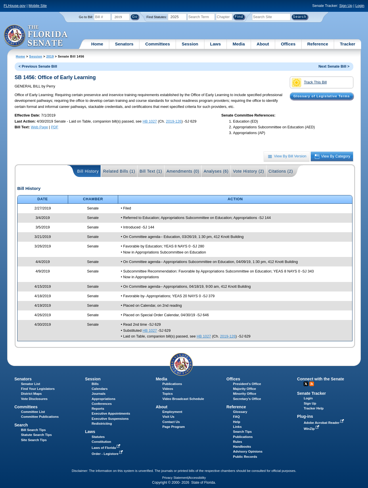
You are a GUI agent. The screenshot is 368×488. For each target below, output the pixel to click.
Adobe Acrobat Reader (324, 422)
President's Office (247, 384)
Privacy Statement (175, 477)
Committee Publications (40, 416)
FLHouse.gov (15, 5)
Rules (237, 441)
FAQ (236, 416)
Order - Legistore (108, 453)
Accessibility (197, 477)
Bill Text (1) (150, 171)
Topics (167, 393)
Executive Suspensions (110, 418)
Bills (95, 384)
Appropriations (104, 399)
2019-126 (173, 121)
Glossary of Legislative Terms (321, 96)
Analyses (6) (216, 171)
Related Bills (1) (119, 171)
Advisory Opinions (247, 451)
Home (97, 43)
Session (190, 43)
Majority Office (244, 388)
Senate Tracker (311, 393)
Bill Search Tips (33, 430)
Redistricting (102, 423)
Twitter (306, 384)
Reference (317, 43)
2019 (50, 56)
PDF (54, 127)
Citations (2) (281, 171)
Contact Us (171, 422)
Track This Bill (309, 82)
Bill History (88, 171)
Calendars (100, 388)
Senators (124, 43)
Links (237, 426)
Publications (172, 384)
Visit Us (168, 416)
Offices (288, 43)
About (263, 43)
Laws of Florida (107, 447)
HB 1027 (150, 121)
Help (236, 422)
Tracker (347, 43)
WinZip (312, 428)
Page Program (173, 426)
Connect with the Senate (320, 379)
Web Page (39, 127)
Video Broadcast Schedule (183, 399)
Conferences (102, 403)
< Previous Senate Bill (37, 66)
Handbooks (242, 446)
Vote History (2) (248, 171)
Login (359, 5)
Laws (215, 43)
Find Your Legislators (38, 388)
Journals (99, 393)
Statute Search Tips (36, 434)
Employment (172, 411)
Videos (167, 388)
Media (239, 43)
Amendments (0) (182, 171)
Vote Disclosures (34, 399)
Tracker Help (313, 408)
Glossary (240, 411)
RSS (311, 384)
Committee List (33, 411)
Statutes (98, 437)
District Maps (31, 393)
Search (21, 425)
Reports (98, 408)
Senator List (30, 384)
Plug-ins (305, 416)
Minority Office (244, 393)
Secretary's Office (247, 399)
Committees (157, 43)
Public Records (245, 456)
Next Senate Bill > (334, 66)
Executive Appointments (111, 413)
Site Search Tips (34, 440)
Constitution (101, 441)
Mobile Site (37, 5)
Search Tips (242, 431)
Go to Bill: (86, 17)
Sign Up (345, 5)
